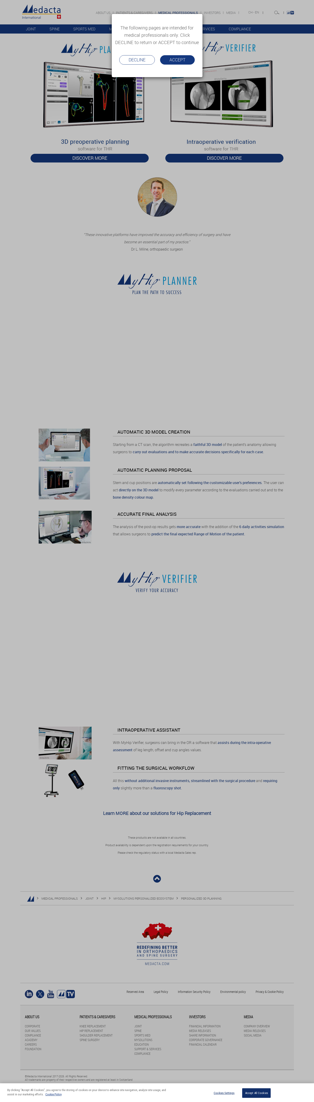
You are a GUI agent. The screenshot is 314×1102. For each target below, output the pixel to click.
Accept (177, 60)
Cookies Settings (224, 1093)
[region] (157, 1092)
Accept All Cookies (256, 1093)
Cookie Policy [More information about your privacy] (53, 1094)
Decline (137, 60)
